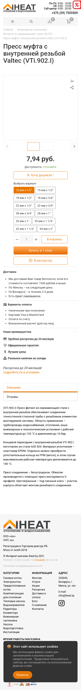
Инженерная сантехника (32, 29)
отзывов (39, 559)
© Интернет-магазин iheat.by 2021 (23, 556)
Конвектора (10, 612)
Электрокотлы (12, 581)
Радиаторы (10, 608)
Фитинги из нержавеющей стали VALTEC (28, 33)
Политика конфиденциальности (22, 565)
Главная (8, 29)
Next (74, 146)
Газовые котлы (12, 578)
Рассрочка (38, 589)
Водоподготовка (13, 628)
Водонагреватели (13, 605)
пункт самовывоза (27, 296)
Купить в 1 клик (40, 250)
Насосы (8, 624)
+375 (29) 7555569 (65, 13)
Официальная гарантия (23, 345)
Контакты (38, 608)
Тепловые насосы (14, 601)
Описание (14, 387)
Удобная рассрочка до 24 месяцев (31, 338)
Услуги (36, 581)
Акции (36, 585)
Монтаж (37, 578)
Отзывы (12, 397)
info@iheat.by (66, 595)
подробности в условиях (21, 372)
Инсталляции (11, 632)
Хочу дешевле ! (40, 175)
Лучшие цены (17, 351)
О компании (39, 605)
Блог (35, 601)
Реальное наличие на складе (27, 358)
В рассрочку (40, 260)
